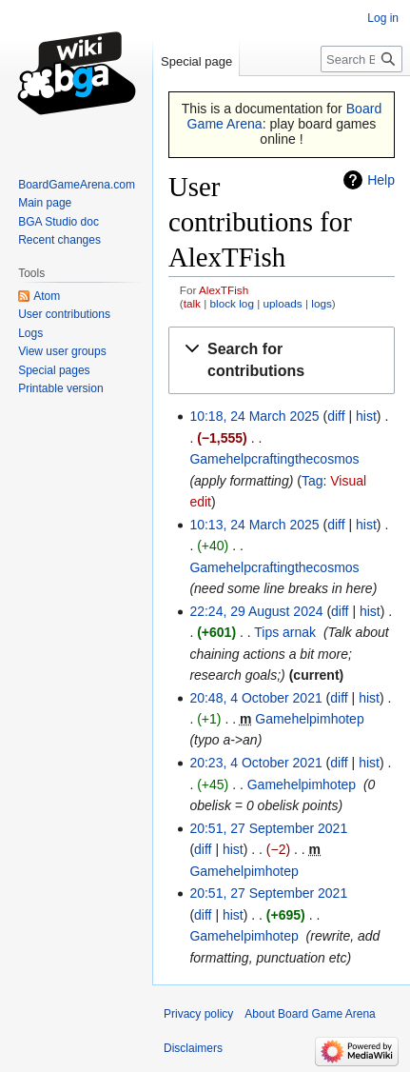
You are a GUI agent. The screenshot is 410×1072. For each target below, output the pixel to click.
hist (366, 416)
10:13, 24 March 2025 (254, 524)
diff (335, 416)
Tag (312, 480)
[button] (282, 360)
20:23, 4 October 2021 (255, 762)
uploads (283, 303)
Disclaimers (193, 1048)
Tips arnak (285, 632)
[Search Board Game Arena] (361, 59)
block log (232, 303)
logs (321, 303)
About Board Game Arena (309, 1014)
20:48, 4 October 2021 (255, 697)
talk (192, 303)
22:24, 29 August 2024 (255, 611)
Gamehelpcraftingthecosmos (274, 459)
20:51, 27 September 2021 (268, 828)
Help (381, 180)
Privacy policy (198, 1014)
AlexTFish (223, 290)
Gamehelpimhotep (309, 718)
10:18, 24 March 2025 (254, 416)
